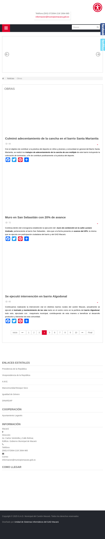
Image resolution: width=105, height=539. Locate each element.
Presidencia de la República (14, 369)
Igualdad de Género (11, 394)
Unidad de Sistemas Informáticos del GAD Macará (36, 522)
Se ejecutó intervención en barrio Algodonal (36, 296)
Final (90, 332)
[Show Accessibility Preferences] (97, 7)
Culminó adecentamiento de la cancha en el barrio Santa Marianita (52, 138)
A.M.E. (5, 381)
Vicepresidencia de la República (16, 375)
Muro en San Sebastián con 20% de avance (35, 217)
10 (76, 332)
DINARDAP (7, 401)
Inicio (15, 332)
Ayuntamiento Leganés (12, 415)
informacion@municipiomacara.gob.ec (52, 17)
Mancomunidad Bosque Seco (15, 388)
